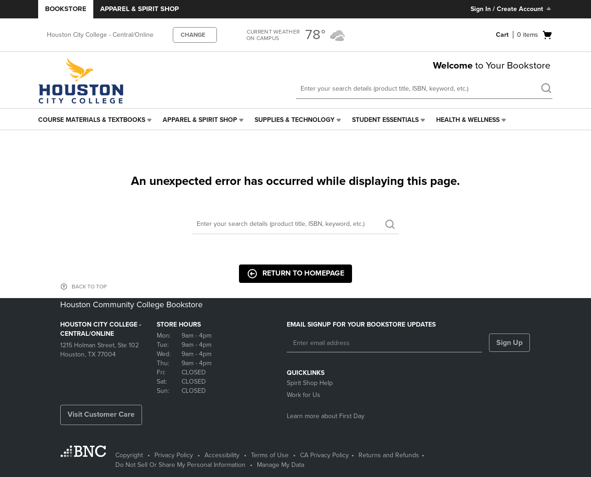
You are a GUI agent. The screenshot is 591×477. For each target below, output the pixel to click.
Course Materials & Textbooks (91, 120)
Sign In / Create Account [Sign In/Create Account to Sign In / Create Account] (512, 9)
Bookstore (65, 9)
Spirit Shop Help (310, 383)
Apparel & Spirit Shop (139, 9)
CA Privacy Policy (324, 455)
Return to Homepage (295, 273)
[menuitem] (96, 120)
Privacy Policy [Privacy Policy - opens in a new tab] (173, 455)
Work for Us (303, 395)
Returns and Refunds (388, 455)
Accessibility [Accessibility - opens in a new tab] (222, 455)
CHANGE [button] (193, 35)
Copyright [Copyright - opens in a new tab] (129, 455)
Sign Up (509, 342)
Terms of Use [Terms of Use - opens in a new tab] (270, 455)
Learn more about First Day (325, 416)
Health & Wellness (468, 120)
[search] (546, 89)
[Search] (295, 224)
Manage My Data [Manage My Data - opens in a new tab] (280, 465)
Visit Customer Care (101, 414)
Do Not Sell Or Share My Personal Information (180, 465)
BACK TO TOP (89, 286)
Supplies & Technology (295, 120)
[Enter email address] (384, 343)
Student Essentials (385, 120)
